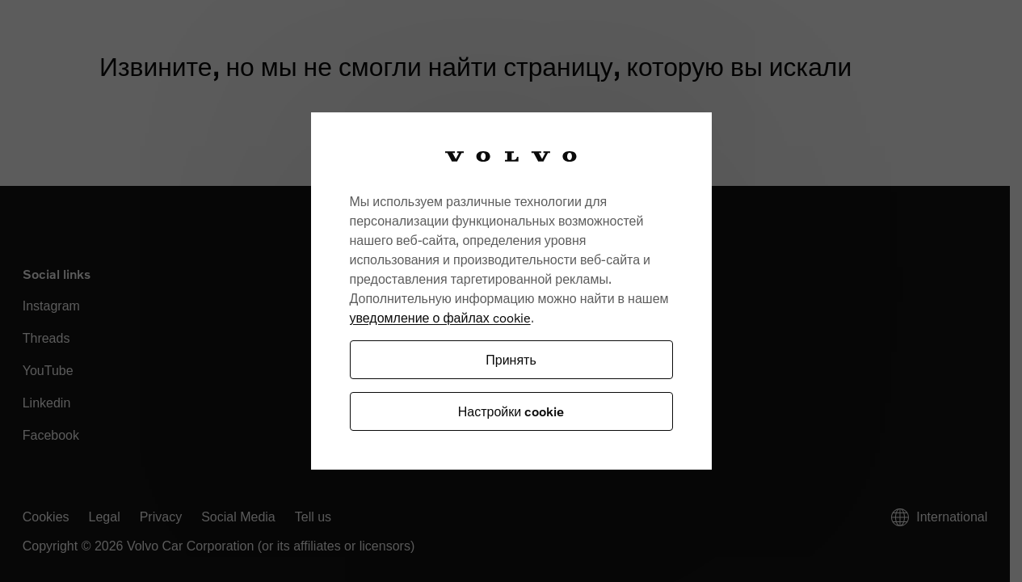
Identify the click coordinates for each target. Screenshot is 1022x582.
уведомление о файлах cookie (440, 317)
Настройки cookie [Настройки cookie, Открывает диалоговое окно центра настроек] (511, 411)
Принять (511, 359)
